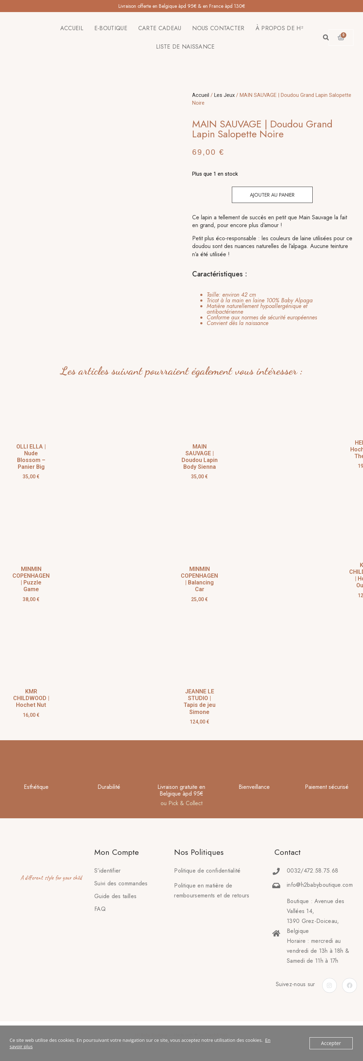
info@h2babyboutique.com (320, 885)
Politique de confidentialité (207, 871)
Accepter (331, 1043)
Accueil (200, 95)
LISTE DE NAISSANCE (185, 47)
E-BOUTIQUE (110, 28)
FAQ (100, 909)
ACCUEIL (71, 28)
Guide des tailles (115, 896)
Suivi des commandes (121, 883)
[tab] (268, 309)
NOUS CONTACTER (218, 28)
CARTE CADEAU (160, 28)
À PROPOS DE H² (279, 28)
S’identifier (107, 871)
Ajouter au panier (272, 194)
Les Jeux (224, 95)
